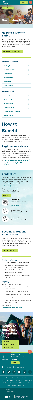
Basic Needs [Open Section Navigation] (9, 8)
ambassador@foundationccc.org (12, 307)
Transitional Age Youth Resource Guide (16, 160)
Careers (27, 378)
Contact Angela (15, 205)
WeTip (24, 385)
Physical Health (8, 85)
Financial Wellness (9, 69)
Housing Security (9, 77)
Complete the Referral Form (11, 51)
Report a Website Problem (14, 385)
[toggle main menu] (24, 2)
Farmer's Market (9, 107)
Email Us (5, 195)
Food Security (8, 73)
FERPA (5, 382)
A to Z (5, 378)
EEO (15, 380)
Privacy (22, 382)
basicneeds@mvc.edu (9, 186)
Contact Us (14, 362)
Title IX (28, 382)
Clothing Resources (10, 66)
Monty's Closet (8, 103)
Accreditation (12, 378)
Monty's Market (8, 100)
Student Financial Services (12, 111)
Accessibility (20, 378)
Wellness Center (9, 115)
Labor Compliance (14, 382)
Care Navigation (9, 96)
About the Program (9, 250)
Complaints (9, 380)
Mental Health (8, 81)
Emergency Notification (24, 380)
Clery (3, 380)
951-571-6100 (15, 359)
